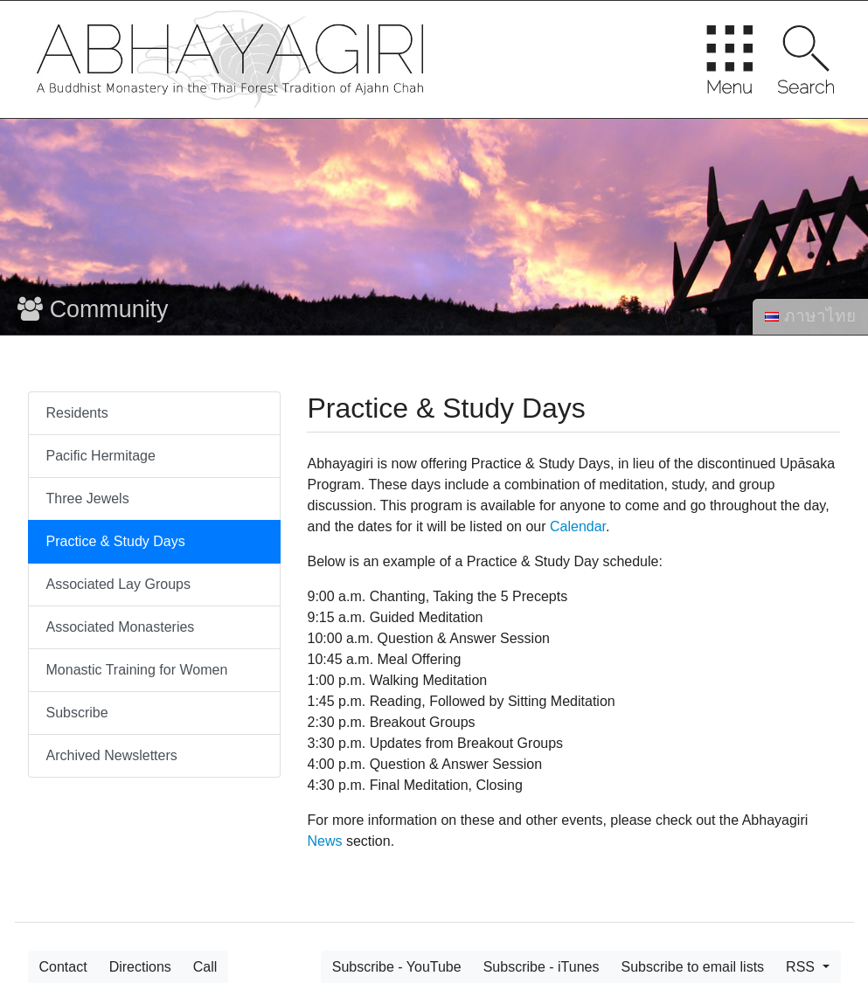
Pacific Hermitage (101, 455)
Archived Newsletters (111, 755)
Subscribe (77, 712)
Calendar (578, 526)
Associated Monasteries (120, 627)
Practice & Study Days (115, 541)
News (324, 841)
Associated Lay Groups (118, 584)
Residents (77, 412)
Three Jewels (87, 498)
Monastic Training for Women (137, 669)
